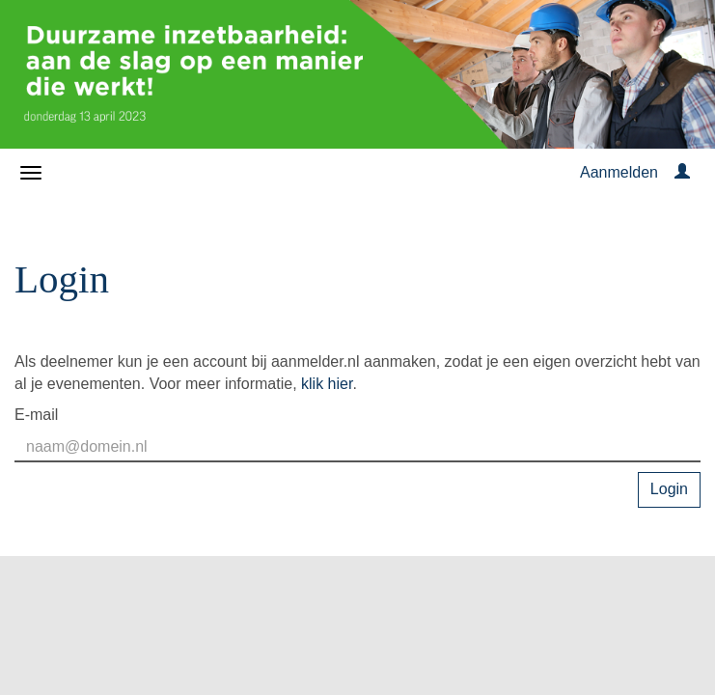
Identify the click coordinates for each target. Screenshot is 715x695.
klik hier (326, 383)
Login (669, 489)
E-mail (36, 414)
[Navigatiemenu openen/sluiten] (31, 172)
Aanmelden (619, 172)
